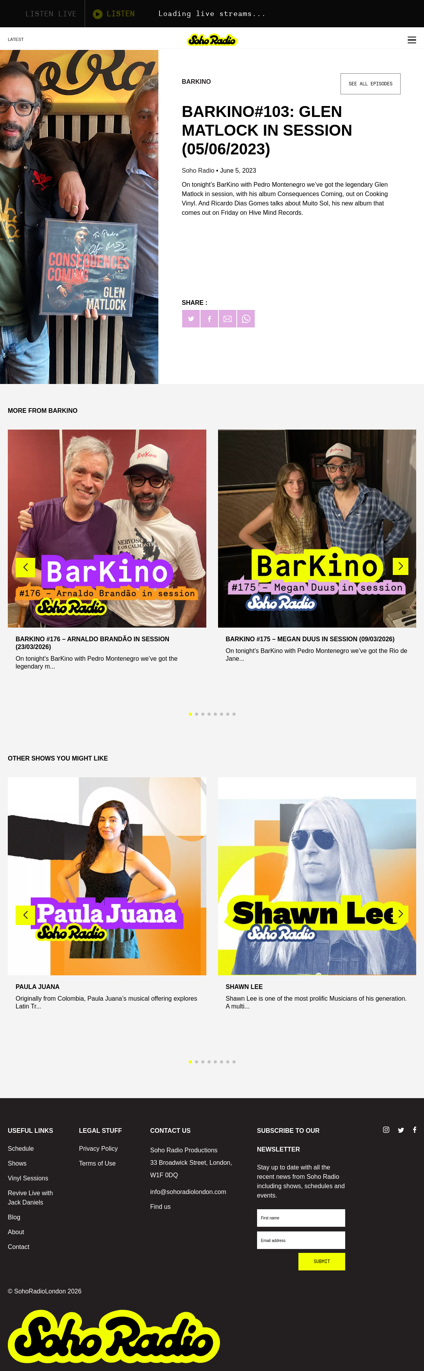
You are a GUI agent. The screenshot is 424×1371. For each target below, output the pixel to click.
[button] (400, 566)
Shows (17, 1163)
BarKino (196, 81)
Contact (18, 1247)
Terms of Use (97, 1163)
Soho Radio (199, 170)
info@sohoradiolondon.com (188, 1192)
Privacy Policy (98, 1148)
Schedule (21, 1148)
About (16, 1232)
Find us (160, 1206)
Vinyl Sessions (28, 1178)
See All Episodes (370, 83)
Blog (14, 1217)
